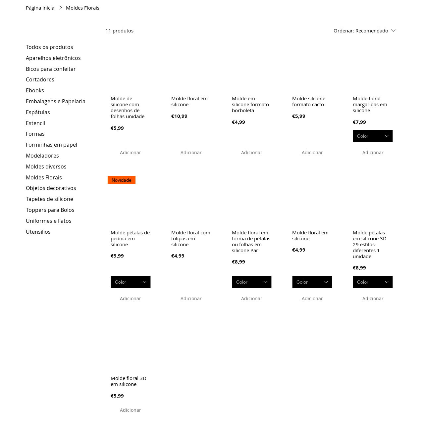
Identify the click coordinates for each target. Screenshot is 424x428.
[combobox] (373, 136)
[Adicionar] (130, 152)
